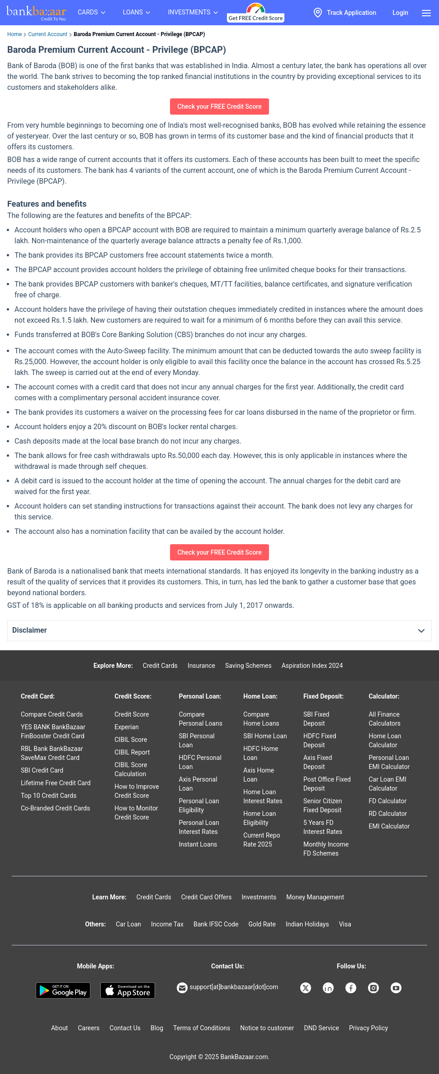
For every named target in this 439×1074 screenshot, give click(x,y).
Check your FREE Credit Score (219, 106)
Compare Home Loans (261, 719)
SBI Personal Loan (197, 740)
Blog (157, 1028)
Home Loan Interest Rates (262, 796)
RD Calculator (387, 813)
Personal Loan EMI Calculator (389, 762)
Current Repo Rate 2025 (261, 840)
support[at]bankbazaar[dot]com (227, 987)
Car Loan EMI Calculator (387, 784)
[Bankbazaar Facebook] (351, 987)
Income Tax (167, 924)
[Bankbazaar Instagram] (374, 987)
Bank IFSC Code (216, 924)
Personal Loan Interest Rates (199, 827)
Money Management (315, 897)
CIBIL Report (132, 752)
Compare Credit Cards (52, 714)
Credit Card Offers (206, 897)
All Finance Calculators (384, 719)
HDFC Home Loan (260, 753)
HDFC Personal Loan (200, 762)
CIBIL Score (130, 739)
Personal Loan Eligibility (199, 805)
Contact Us (125, 1028)
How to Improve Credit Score (136, 791)
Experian (126, 727)
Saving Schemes (248, 665)
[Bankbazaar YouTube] (397, 987)
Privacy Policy (368, 1028)
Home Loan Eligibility (259, 818)
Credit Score (131, 714)
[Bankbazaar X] (306, 987)
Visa (345, 924)
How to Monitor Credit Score (136, 813)
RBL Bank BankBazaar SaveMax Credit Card (52, 753)
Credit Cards (160, 665)
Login (400, 12)
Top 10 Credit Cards (48, 795)
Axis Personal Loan (198, 784)
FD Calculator (387, 801)
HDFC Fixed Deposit (319, 740)
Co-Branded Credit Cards (55, 808)
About (59, 1028)
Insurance (201, 665)
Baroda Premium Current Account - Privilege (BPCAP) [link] (139, 34)
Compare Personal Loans (200, 719)
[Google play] (63, 990)
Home (14, 34)
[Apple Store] (127, 990)
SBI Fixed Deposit (316, 719)
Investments (258, 897)
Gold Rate (262, 924)
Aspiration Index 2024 (312, 665)
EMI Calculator (389, 826)
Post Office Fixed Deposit (327, 784)
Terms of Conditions (201, 1028)
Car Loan (128, 924)
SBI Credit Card (42, 770)
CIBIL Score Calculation (130, 769)
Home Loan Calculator (384, 740)
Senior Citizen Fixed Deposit (322, 805)
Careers (88, 1028)
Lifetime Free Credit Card (55, 783)
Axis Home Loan (258, 775)
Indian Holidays (307, 924)
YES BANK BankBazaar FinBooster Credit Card (53, 731)
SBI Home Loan (265, 736)
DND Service (321, 1028)
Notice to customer (267, 1028)
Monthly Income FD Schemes (326, 849)
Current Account (47, 34)
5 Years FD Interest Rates (322, 827)
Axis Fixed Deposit (317, 762)
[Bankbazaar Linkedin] (329, 987)
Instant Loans (198, 844)
